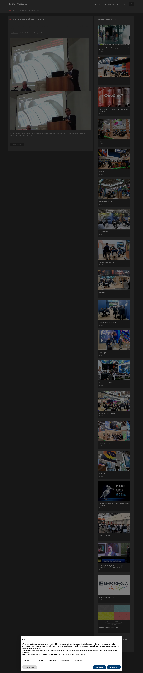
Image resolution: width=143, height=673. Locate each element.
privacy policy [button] (92, 644)
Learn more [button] (30, 667)
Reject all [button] (99, 667)
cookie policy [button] (37, 648)
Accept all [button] (113, 667)
